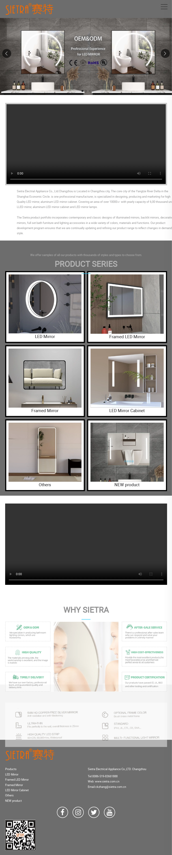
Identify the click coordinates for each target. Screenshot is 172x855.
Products (11, 769)
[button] (82, 91)
